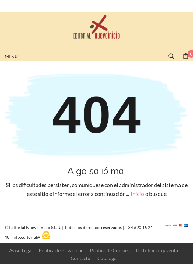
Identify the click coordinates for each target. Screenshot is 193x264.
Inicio (137, 194)
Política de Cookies (110, 250)
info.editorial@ (26, 237)
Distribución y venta (157, 250)
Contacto (80, 258)
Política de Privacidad (61, 250)
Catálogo (107, 258)
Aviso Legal (21, 250)
